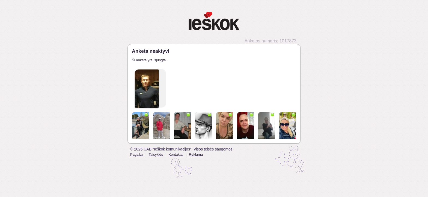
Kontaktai (175, 154)
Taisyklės (156, 154)
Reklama (196, 154)
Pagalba (136, 154)
